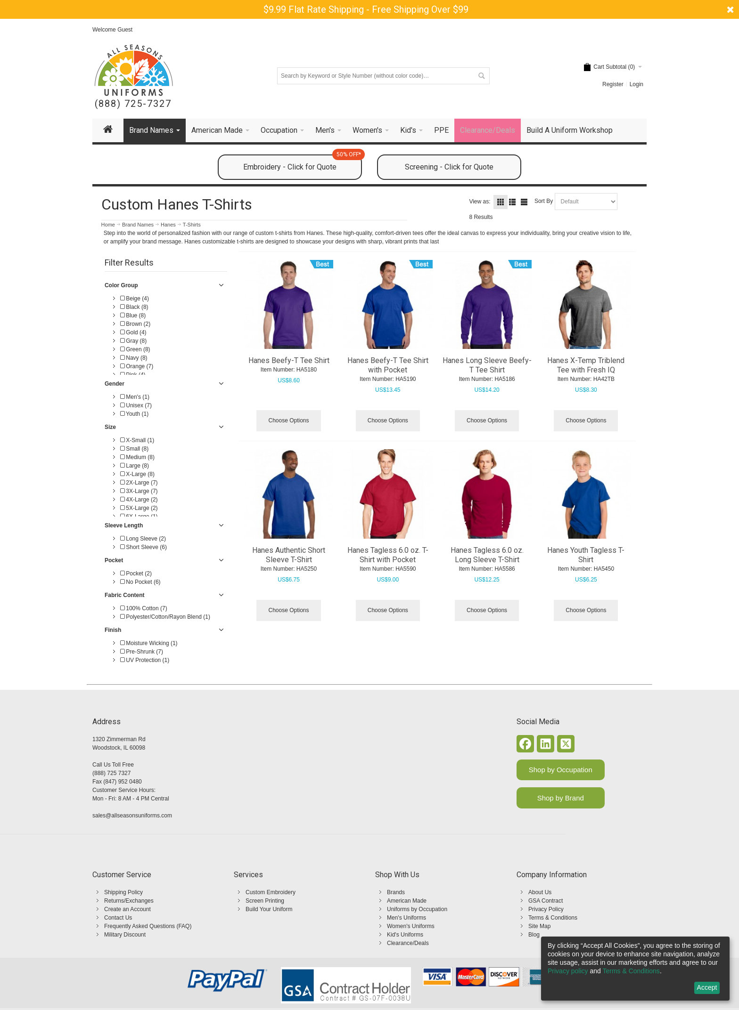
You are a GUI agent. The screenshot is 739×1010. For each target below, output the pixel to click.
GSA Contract (545, 900)
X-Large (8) (137, 474)
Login (636, 84)
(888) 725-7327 (133, 103)
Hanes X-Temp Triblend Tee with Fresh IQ (585, 365)
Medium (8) (137, 457)
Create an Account (127, 909)
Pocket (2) (136, 573)
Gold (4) (133, 332)
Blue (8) (133, 315)
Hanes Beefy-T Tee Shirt (288, 360)
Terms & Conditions (552, 917)
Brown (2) (135, 324)
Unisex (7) (136, 405)
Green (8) (135, 349)
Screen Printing (265, 900)
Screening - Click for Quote (449, 166)
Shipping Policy (123, 892)
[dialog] (635, 969)
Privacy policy (568, 971)
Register (613, 84)
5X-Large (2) (139, 508)
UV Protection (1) (144, 660)
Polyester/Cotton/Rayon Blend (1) (165, 617)
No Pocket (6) (140, 582)
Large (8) (134, 465)
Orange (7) (136, 366)
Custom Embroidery (271, 892)
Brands (396, 892)
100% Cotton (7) (143, 608)
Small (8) (134, 448)
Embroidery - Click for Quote (302, 162)
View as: (479, 201)
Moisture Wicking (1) (149, 643)
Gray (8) (133, 341)
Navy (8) (134, 358)
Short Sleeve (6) (143, 547)
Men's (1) (134, 397)
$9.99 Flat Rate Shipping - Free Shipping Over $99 (365, 9)
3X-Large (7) (139, 491)
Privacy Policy (546, 909)
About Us (539, 892)
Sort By (543, 201)
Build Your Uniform (269, 909)
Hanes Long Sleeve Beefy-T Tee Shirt (487, 365)
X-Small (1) (137, 440)
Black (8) (134, 307)
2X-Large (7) (139, 482)
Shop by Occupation (560, 770)
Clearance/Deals (408, 943)
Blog (534, 934)
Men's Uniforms (406, 917)
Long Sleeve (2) (143, 538)
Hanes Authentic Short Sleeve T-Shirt (288, 555)
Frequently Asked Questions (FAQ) (147, 926)
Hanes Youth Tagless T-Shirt (585, 555)
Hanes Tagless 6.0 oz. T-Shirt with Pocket (387, 555)
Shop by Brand (560, 798)
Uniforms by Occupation (417, 909)
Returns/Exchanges (129, 900)
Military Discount (125, 934)
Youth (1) (134, 414)
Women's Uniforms (411, 926)
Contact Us (118, 917)
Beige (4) (134, 298)
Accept (707, 987)
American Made (407, 900)
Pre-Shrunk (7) (141, 651)
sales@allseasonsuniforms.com (132, 815)
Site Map (539, 926)
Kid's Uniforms (405, 934)
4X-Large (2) (139, 499)
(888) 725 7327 (111, 773)
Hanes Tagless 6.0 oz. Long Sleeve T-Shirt (487, 555)
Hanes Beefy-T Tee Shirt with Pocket (387, 365)
